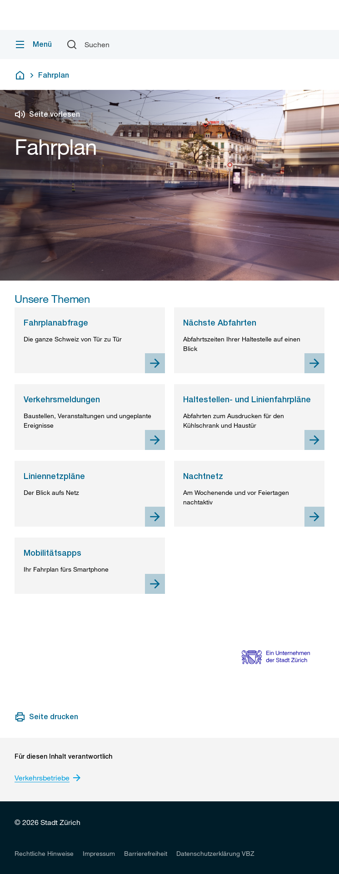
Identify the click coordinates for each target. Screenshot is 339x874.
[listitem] (44, 853)
